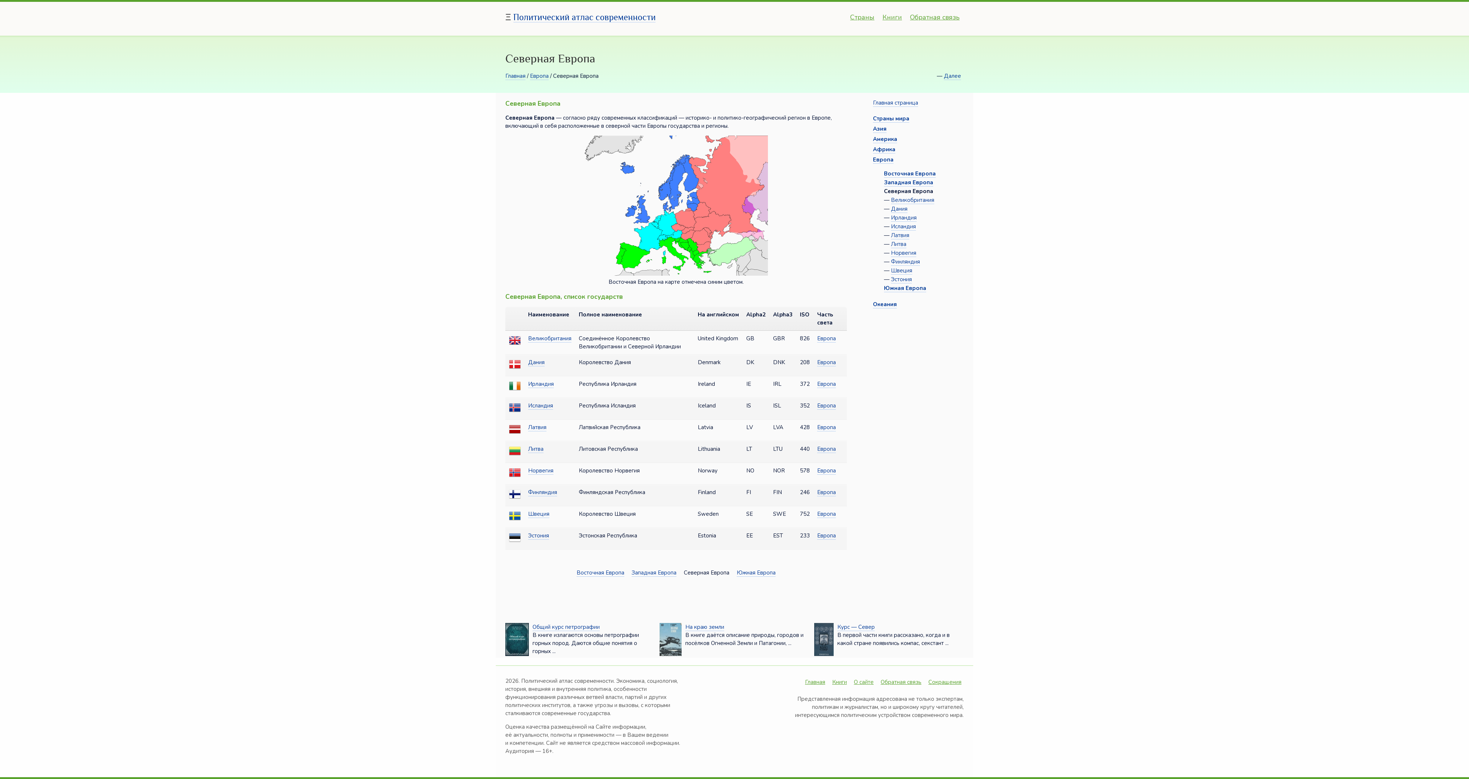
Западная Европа (654, 572)
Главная (515, 76)
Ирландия (541, 384)
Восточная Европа (600, 572)
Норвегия (540, 470)
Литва (536, 449)
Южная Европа (756, 572)
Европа (539, 76)
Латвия (537, 427)
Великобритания (549, 338)
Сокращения (944, 682)
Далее (952, 76)
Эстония (538, 535)
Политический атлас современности (584, 17)
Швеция (538, 514)
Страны (862, 17)
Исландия (540, 405)
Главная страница (895, 102)
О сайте (864, 682)
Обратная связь (935, 17)
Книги (892, 17)
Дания (536, 362)
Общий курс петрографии (566, 627)
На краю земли (704, 627)
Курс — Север (856, 627)
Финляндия (542, 492)
